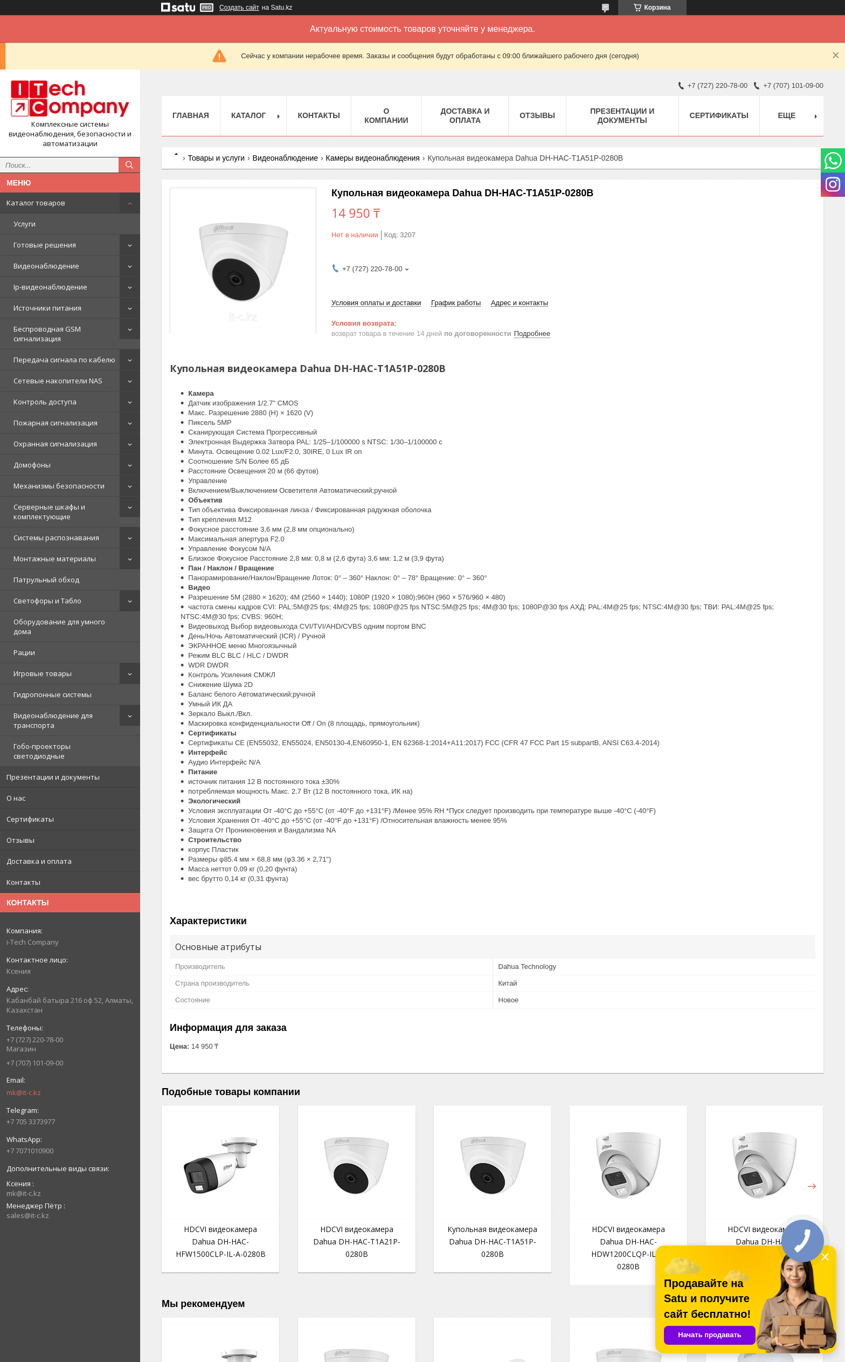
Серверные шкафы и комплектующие (49, 511)
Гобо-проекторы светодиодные (42, 751)
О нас (15, 798)
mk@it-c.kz (23, 1092)
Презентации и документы (53, 777)
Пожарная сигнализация (55, 423)
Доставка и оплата (39, 861)
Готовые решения (44, 245)
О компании (386, 116)
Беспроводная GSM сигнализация (47, 333)
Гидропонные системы (52, 694)
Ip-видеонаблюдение (50, 287)
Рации (24, 652)
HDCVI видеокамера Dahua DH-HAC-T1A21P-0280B (356, 1241)
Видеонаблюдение (46, 266)
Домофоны (32, 465)
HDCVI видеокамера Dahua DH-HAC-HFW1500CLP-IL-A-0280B (221, 1241)
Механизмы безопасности (59, 486)
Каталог (248, 115)
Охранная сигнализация (55, 444)
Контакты (23, 882)
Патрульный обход (46, 579)
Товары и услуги (216, 158)
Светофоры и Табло (47, 601)
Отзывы (20, 840)
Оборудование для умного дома (59, 626)
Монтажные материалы (54, 558)
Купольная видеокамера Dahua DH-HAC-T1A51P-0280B (492, 1241)
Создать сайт (239, 7)
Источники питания (47, 308)
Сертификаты (30, 819)
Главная (190, 115)
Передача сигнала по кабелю (64, 359)
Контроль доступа (45, 402)
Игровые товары (42, 673)
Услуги (24, 224)
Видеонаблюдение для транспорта (53, 720)
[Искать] (129, 165)
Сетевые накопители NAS (57, 381)
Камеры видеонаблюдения (372, 158)
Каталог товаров (35, 203)
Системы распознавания (56, 537)
